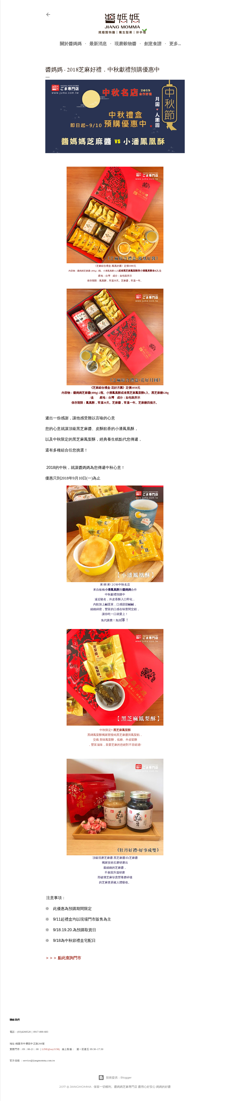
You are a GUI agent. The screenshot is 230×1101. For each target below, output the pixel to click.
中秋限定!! (115, 730)
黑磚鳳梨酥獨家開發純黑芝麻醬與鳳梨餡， (115, 734)
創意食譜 (152, 43)
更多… (175, 43)
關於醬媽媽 (71, 43)
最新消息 (98, 43)
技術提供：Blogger (115, 1077)
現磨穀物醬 (125, 43)
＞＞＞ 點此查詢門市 (63, 957)
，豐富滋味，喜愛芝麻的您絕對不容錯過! (115, 744)
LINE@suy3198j (51, 1049)
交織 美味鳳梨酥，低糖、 (115, 739)
